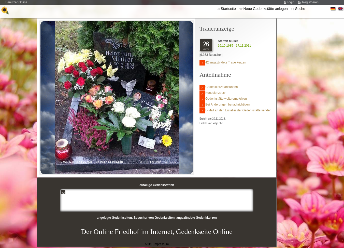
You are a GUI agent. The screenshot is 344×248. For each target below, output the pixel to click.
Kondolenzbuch (212, 93)
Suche (300, 9)
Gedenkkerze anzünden (218, 87)
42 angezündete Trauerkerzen (222, 63)
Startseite (229, 9)
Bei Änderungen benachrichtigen (224, 105)
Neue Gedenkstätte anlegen (266, 9)
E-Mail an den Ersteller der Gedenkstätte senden (235, 110)
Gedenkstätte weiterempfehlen (223, 99)
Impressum (161, 244)
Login (291, 2)
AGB (148, 244)
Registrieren (310, 2)
